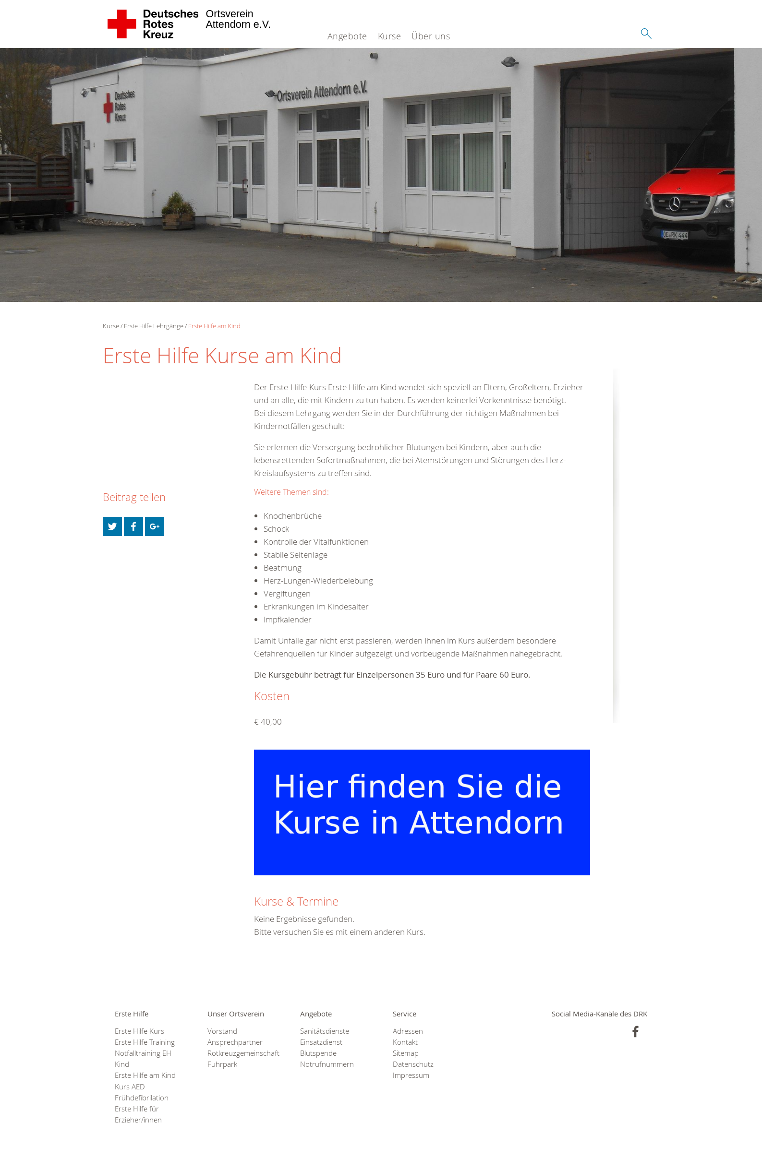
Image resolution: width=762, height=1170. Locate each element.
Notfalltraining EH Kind (143, 1059)
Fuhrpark (222, 1064)
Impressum (411, 1075)
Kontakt (405, 1042)
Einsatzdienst (321, 1042)
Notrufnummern (327, 1064)
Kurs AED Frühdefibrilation (142, 1092)
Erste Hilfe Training (145, 1042)
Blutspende (318, 1053)
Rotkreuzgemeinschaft (241, 1053)
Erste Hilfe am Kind (214, 326)
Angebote (347, 36)
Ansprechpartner (235, 1042)
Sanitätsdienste (324, 1031)
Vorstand (222, 1031)
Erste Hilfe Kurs (139, 1031)
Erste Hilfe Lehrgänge (153, 326)
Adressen (408, 1031)
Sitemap (406, 1053)
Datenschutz (413, 1064)
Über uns (430, 36)
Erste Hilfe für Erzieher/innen (138, 1114)
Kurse (389, 36)
